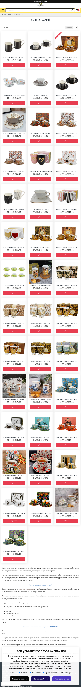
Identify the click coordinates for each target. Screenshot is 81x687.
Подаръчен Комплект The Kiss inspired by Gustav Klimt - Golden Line (14, 361)
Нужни (13, 673)
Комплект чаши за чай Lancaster (14, 209)
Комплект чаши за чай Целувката (41, 285)
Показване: (69, 27)
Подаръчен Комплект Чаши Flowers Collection (67, 513)
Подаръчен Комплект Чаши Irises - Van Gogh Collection (14, 551)
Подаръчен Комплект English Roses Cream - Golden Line (14, 323)
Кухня (10, 14)
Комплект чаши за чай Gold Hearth (41, 171)
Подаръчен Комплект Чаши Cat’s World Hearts (41, 475)
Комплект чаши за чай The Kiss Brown (41, 247)
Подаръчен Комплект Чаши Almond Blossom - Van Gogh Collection (67, 399)
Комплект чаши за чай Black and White (67, 95)
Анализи (23, 673)
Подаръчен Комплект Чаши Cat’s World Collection (14, 475)
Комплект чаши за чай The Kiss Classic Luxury (67, 247)
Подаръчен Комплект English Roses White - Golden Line (41, 323)
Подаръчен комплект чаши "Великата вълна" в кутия (41, 399)
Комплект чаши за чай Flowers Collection (14, 133)
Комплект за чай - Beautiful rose (14, 95)
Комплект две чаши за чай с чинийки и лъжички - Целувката (67, 57)
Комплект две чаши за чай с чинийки (41, 57)
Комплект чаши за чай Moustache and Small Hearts (67, 209)
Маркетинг (35, 673)
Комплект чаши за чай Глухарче (14, 285)
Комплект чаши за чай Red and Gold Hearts (14, 247)
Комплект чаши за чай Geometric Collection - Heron (67, 133)
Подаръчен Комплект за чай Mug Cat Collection (14, 399)
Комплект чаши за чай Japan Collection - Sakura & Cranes (67, 171)
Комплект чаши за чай (41, 95)
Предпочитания (50, 673)
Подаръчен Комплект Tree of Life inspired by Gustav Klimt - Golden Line (41, 361)
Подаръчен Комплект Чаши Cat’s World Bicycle (41, 437)
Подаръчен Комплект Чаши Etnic (41, 513)
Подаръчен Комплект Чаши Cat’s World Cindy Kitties (67, 437)
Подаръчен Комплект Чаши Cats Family (14, 437)
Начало (4, 14)
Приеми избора (41, 679)
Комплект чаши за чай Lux (41, 209)
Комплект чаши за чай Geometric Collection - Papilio (14, 171)
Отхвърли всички (19, 679)
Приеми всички (62, 679)
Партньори (65, 673)
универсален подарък (26, 588)
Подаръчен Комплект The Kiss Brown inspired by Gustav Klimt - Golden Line (67, 323)
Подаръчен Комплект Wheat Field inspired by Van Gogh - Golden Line (67, 361)
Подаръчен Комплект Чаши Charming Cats (14, 513)
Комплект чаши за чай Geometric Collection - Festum (41, 133)
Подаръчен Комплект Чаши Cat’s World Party (67, 475)
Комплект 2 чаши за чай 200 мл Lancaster (14, 57)
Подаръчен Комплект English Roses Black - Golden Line (67, 285)
